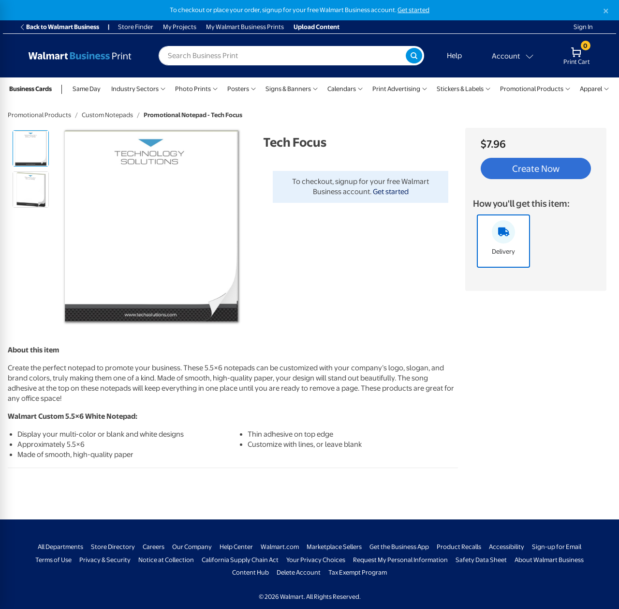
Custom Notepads (107, 115)
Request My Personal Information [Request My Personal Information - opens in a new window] (400, 559)
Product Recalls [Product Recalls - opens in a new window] (459, 546)
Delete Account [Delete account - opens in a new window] (299, 572)
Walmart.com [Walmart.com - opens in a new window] (280, 546)
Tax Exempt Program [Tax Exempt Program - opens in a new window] (357, 572)
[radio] (31, 148)
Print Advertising (396, 88)
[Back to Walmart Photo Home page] (79, 56)
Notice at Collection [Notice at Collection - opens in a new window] (166, 559)
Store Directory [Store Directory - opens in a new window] (113, 546)
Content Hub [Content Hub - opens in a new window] (250, 572)
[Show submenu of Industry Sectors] (163, 87)
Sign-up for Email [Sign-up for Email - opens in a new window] (556, 546)
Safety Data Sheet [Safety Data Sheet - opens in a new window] (481, 559)
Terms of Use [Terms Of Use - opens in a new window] (53, 559)
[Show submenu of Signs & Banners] (315, 87)
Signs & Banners (288, 88)
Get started (391, 191)
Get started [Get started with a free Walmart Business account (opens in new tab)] (413, 10)
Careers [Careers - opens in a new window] (153, 546)
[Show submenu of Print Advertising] (424, 87)
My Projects (179, 26)
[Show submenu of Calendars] (360, 87)
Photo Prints (193, 88)
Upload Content (316, 26)
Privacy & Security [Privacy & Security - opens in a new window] (105, 559)
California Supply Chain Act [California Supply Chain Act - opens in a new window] (240, 559)
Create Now (536, 168)
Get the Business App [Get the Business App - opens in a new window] (399, 546)
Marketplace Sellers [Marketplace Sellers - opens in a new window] (334, 546)
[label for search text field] (282, 55)
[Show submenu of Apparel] (606, 87)
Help (454, 55)
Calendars (341, 88)
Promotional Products (531, 88)
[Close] (606, 11)
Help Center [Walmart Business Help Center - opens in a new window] (236, 546)
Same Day (87, 88)
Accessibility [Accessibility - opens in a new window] (506, 546)
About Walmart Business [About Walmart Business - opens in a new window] (549, 559)
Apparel (591, 88)
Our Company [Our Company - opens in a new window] (192, 546)
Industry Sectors (135, 88)
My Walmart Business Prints (245, 26)
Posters (238, 88)
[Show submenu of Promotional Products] (568, 87)
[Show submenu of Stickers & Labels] (488, 87)
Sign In (583, 26)
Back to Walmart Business (59, 26)
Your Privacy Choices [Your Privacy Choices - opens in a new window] (315, 559)
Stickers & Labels (460, 88)
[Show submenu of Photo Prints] (215, 87)
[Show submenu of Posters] (253, 87)
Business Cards (30, 88)
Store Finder (135, 26)
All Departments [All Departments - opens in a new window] (60, 546)
